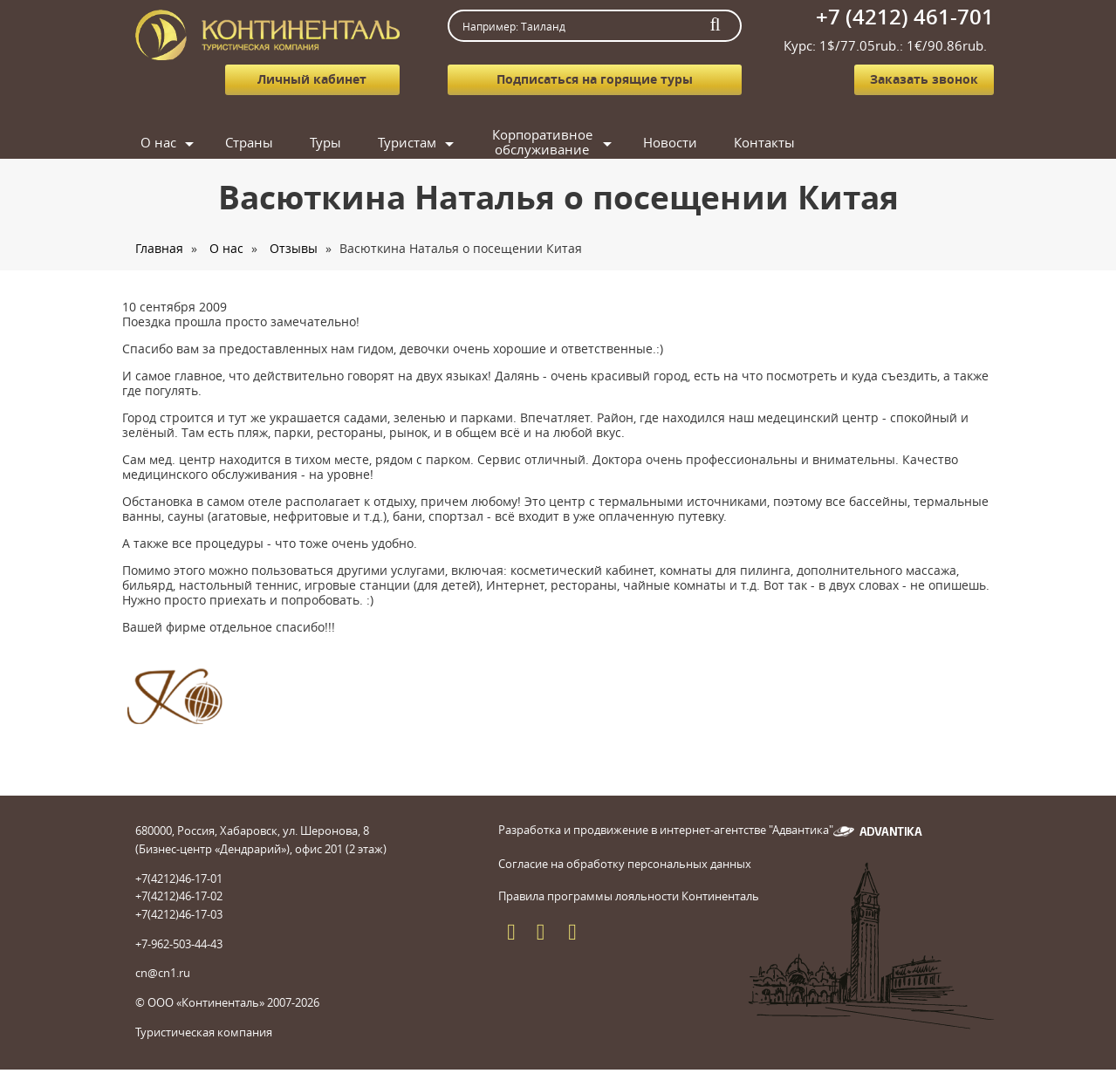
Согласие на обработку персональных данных (624, 864)
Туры (325, 142)
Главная (159, 248)
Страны (249, 142)
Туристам (407, 142)
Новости (670, 142)
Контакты (764, 142)
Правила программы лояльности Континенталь (628, 896)
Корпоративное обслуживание (542, 142)
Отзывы (294, 248)
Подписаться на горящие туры (594, 79)
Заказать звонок (924, 79)
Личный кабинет (311, 79)
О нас (158, 142)
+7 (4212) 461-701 (905, 17)
